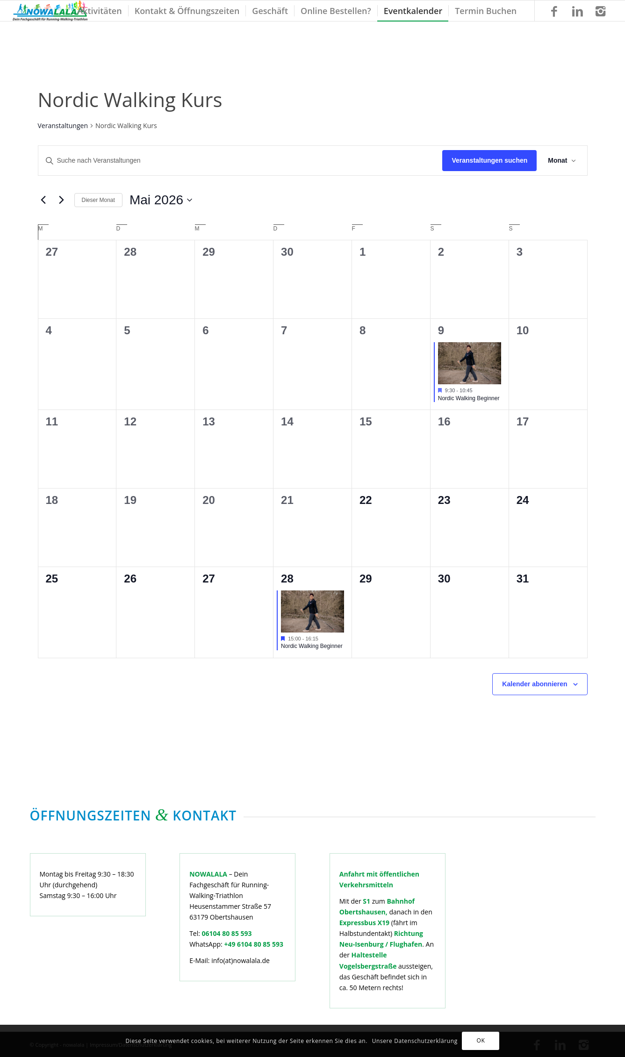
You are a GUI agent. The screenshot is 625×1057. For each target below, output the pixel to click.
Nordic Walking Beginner (469, 398)
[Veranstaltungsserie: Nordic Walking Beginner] (477, 390)
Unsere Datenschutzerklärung (415, 1041)
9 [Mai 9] (441, 330)
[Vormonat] (43, 200)
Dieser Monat (98, 200)
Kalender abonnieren (534, 684)
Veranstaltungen (63, 125)
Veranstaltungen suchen (489, 160)
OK (480, 1040)
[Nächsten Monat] (61, 200)
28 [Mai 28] (287, 578)
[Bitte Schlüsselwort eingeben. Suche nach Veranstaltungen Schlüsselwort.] (240, 160)
